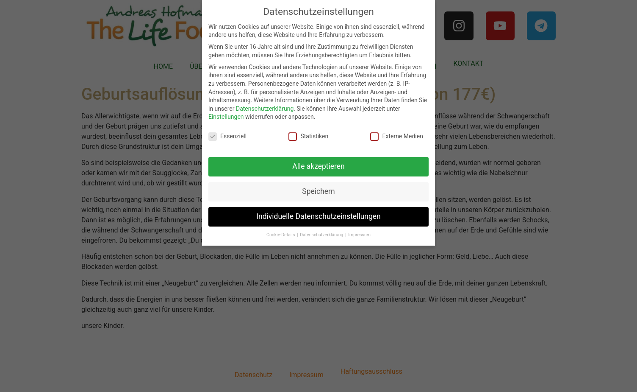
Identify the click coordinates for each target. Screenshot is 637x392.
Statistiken (308, 136)
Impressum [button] (359, 235)
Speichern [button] (318, 191)
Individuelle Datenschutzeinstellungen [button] (318, 216)
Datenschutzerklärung (265, 108)
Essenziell (227, 136)
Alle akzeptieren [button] (318, 166)
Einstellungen (226, 116)
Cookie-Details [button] (281, 235)
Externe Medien (396, 136)
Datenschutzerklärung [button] (322, 235)
